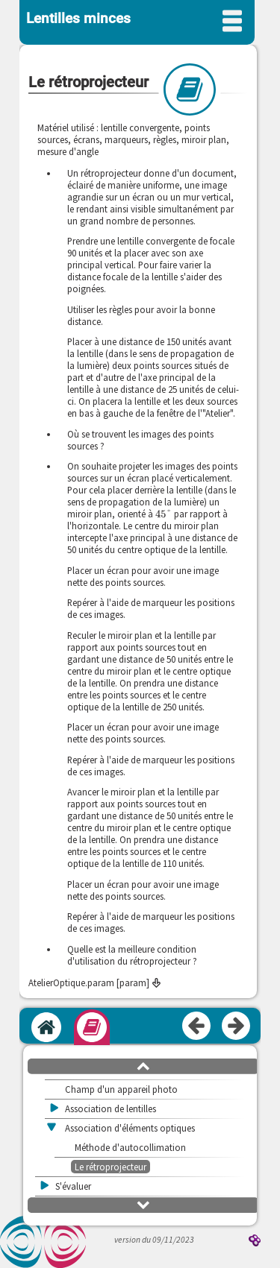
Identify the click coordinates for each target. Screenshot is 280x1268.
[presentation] (163, 514)
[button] (143, 1065)
